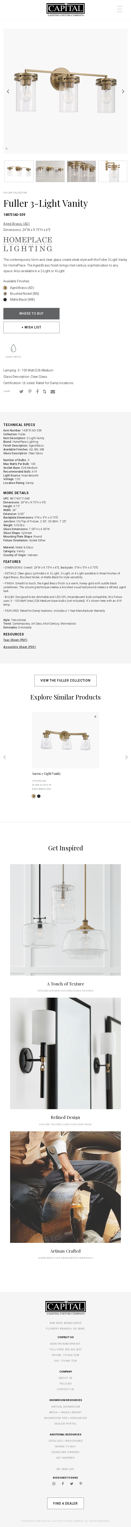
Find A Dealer (65, 1503)
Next (123, 91)
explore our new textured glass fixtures (65, 990)
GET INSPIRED (65, 1457)
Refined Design (65, 1117)
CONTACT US (65, 1389)
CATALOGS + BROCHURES (66, 1440)
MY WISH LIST (65, 1469)
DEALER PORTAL (66, 1423)
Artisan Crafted (65, 1251)
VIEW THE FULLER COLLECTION (65, 680)
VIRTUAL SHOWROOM (65, 1406)
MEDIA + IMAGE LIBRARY (65, 1412)
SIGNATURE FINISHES (65, 1452)
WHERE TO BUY (31, 313)
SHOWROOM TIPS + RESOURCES (65, 1418)
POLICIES (66, 1383)
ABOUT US (65, 1378)
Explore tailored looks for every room (65, 1124)
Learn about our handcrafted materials (65, 1258)
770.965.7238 (71, 1355)
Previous (8, 91)
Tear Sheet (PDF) (15, 640)
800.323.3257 (73, 1349)
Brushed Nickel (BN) (24, 293)
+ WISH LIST (31, 327)
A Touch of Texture (65, 984)
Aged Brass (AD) (16, 224)
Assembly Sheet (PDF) (19, 647)
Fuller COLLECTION (15, 192)
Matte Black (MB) (22, 299)
